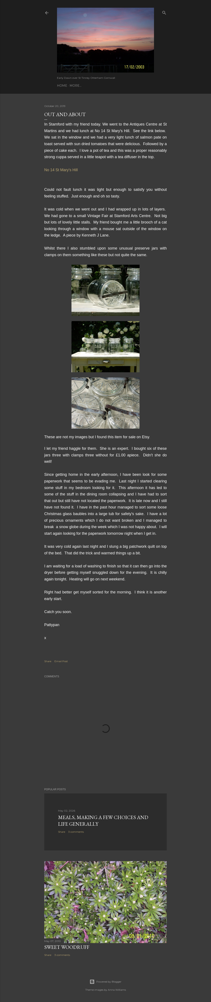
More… (75, 86)
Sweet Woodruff (66, 947)
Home (62, 86)
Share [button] (47, 661)
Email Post (61, 661)
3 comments (76, 831)
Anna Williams (117, 989)
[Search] (164, 12)
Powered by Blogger (105, 981)
